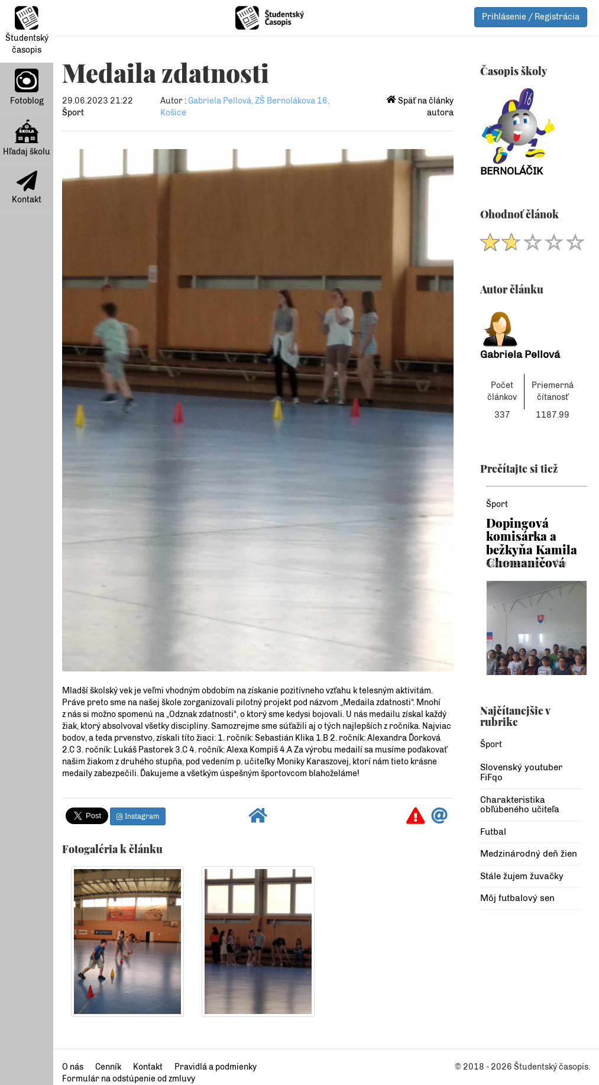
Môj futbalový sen (517, 898)
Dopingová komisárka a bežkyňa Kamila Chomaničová (531, 542)
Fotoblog (27, 87)
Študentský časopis (26, 30)
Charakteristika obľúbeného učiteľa (519, 805)
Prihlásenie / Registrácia (530, 17)
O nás (72, 1067)
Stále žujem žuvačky (522, 876)
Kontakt (26, 187)
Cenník (108, 1067)
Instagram (137, 816)
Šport (73, 113)
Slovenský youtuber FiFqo (521, 772)
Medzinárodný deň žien (528, 853)
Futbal (493, 831)
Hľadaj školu (26, 138)
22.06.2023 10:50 (514, 564)
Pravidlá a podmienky (215, 1067)
